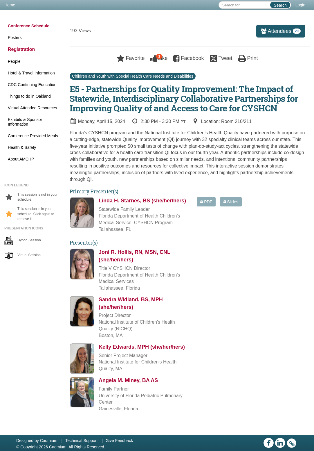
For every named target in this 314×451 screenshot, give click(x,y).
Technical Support (81, 440)
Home (9, 5)
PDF (206, 201)
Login (300, 5)
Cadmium (48, 440)
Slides (230, 201)
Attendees (278, 31)
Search (280, 5)
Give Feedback (119, 440)
